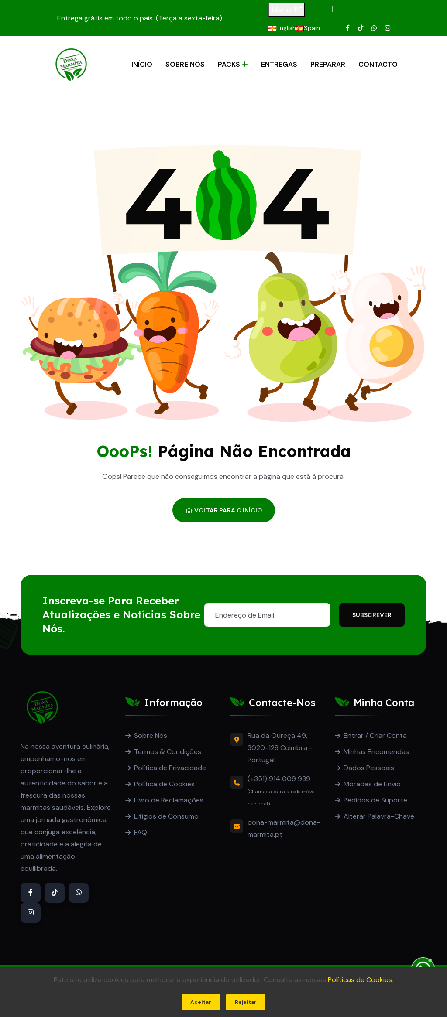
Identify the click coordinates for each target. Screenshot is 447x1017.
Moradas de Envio (372, 783)
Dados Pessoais (369, 767)
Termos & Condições (167, 751)
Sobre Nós (185, 64)
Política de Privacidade (170, 767)
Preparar (327, 64)
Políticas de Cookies (360, 979)
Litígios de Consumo (166, 816)
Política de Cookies (164, 783)
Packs (229, 64)
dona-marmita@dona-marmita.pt (284, 828)
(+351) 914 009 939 (279, 778)
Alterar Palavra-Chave (379, 816)
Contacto (378, 64)
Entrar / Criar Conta (375, 735)
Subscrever (372, 615)
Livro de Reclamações (168, 800)
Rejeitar (246, 1002)
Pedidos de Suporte (375, 800)
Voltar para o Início (224, 510)
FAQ (140, 832)
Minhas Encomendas (376, 751)
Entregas (279, 64)
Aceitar (200, 1002)
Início (141, 64)
